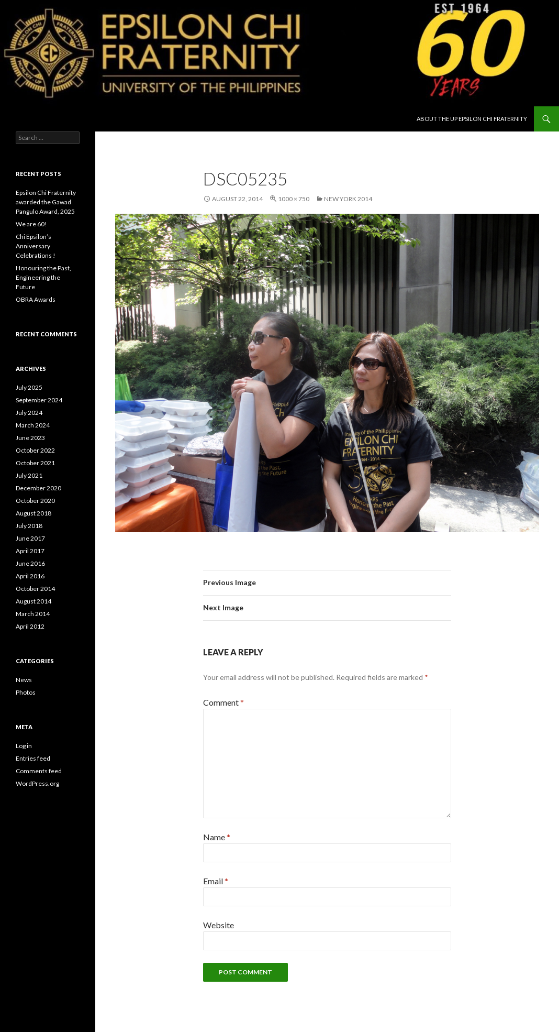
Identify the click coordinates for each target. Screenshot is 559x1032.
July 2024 (29, 412)
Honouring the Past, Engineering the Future (43, 277)
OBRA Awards (35, 299)
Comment (223, 702)
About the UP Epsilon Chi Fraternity (472, 118)
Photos (26, 692)
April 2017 (30, 551)
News (24, 680)
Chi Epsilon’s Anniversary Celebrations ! (35, 246)
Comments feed (39, 771)
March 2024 (33, 425)
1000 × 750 (293, 199)
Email (215, 881)
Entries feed (33, 758)
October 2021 (35, 463)
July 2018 (29, 526)
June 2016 (30, 563)
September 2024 (39, 400)
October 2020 (35, 500)
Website (218, 925)
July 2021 (29, 475)
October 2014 (35, 588)
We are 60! (31, 224)
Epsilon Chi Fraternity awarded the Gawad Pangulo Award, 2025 (46, 202)
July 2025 (29, 387)
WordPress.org (37, 783)
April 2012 (30, 626)
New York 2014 (348, 199)
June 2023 (30, 438)
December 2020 (38, 488)
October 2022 (35, 450)
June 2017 (30, 538)
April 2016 (30, 576)
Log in (24, 746)
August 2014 (33, 601)
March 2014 (33, 614)
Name (216, 837)
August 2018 (33, 513)
